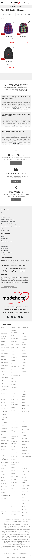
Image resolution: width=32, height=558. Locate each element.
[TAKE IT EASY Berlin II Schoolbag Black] (8, 53)
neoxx (13, 488)
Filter (27, 14)
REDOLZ (24, 353)
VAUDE (24, 497)
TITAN (23, 464)
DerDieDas (4, 443)
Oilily (12, 494)
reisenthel (24, 356)
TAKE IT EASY (25, 441)
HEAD (13, 360)
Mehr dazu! (16, 181)
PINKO (23, 333)
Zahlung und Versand (7, 252)
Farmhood (4, 483)
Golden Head (15, 338)
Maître (13, 459)
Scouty (23, 402)
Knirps (13, 416)
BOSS (2, 374)
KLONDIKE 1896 (15, 413)
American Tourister (4, 337)
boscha (3, 371)
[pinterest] (23, 317)
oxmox (13, 503)
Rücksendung (5, 246)
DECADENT (4, 437)
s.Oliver (24, 422)
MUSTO (13, 485)
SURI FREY (24, 438)
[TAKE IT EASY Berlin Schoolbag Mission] (8, 28)
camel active (4, 408)
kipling (13, 410)
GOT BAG (14, 341)
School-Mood (25, 389)
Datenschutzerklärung (7, 219)
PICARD (13, 515)
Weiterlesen (16, 108)
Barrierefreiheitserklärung (8, 223)
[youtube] (16, 317)
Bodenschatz (4, 365)
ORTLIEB (13, 497)
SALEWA (24, 374)
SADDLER (24, 371)
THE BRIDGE (25, 453)
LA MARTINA (14, 425)
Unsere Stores (5, 230)
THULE (24, 461)
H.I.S (12, 372)
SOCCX (24, 419)
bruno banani (5, 386)
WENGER (24, 509)
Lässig (13, 431)
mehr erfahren (26, 262)
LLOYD (13, 449)
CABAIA (3, 402)
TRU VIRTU (24, 477)
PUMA (23, 347)
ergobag (3, 474)
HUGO (13, 378)
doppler (3, 455)
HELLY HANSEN (15, 366)
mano (13, 467)
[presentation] (7, 2)
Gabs (2, 509)
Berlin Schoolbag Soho (24, 37)
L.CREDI (13, 419)
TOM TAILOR (25, 471)
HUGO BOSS (14, 381)
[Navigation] (2, 2)
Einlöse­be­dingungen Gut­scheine (10, 226)
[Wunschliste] (24, 2)
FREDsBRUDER (5, 495)
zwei (23, 515)
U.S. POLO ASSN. (24, 481)
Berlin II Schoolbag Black (8, 63)
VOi (23, 503)
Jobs (2, 228)
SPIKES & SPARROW (24, 425)
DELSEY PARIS (5, 440)
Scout (23, 399)
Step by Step (25, 429)
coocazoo (3, 431)
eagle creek (4, 462)
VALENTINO (25, 491)
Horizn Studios (15, 375)
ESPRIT (3, 477)
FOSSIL (3, 489)
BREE (2, 380)
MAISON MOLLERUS (14, 455)
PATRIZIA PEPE (15, 512)
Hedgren (13, 363)
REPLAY (24, 359)
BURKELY (3, 399)
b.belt (2, 350)
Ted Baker (24, 450)
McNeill (13, 479)
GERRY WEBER (15, 327)
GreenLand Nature (14, 348)
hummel (13, 384)
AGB (2, 215)
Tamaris (24, 444)
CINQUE (3, 425)
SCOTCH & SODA (24, 395)
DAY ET (3, 434)
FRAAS (3, 492)
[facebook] (9, 317)
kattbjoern (14, 407)
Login (3, 236)
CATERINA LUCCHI (4, 418)
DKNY (2, 452)
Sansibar (24, 380)
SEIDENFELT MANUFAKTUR (26, 412)
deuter (3, 449)
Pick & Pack (25, 327)
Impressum (4, 212)
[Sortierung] (8, 14)
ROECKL (24, 362)
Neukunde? (4, 238)
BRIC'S (3, 383)
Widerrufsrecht (5, 217)
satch (23, 383)
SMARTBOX (25, 416)
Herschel (13, 369)
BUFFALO (4, 394)
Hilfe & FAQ (4, 250)
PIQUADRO (25, 339)
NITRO (13, 491)
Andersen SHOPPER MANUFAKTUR (5, 346)
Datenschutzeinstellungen (8, 221)
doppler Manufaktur (4, 458)
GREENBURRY (15, 344)
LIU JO (13, 446)
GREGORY (14, 352)
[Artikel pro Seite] (19, 14)
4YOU (2, 327)
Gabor (3, 506)
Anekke (3, 341)
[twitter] (12, 317)
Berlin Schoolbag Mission (8, 38)
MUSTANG (14, 482)
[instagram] (19, 317)
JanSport (13, 387)
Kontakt (3, 244)
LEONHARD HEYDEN (14, 437)
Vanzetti (24, 494)
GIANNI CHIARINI (14, 331)
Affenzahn (4, 333)
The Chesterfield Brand (26, 457)
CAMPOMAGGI (5, 414)
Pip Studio (24, 336)
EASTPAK (3, 465)
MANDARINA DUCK (15, 463)
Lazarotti (13, 433)
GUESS (13, 354)
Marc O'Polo (14, 476)
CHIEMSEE (4, 422)
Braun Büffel (4, 377)
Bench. (3, 356)
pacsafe (13, 506)
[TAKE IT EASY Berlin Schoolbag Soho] (24, 28)
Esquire (3, 480)
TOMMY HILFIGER (24, 467)
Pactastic (13, 509)
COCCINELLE (5, 428)
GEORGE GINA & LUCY (5, 512)
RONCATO (24, 365)
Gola (12, 335)
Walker (24, 506)
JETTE (13, 390)
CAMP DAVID (4, 411)
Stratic (23, 432)
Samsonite (25, 377)
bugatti (3, 397)
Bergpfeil (3, 359)
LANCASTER (14, 428)
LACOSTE (14, 422)
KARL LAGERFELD (14, 403)
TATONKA (24, 447)
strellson (24, 435)
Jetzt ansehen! (16, 163)
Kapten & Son (15, 399)
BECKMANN (4, 353)
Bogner (3, 368)
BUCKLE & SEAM (4, 390)
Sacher (24, 368)
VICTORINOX (25, 500)
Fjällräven (4, 486)
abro (2, 330)
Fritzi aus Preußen (3, 499)
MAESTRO (14, 452)
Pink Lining (25, 330)
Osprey (13, 500)
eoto (2, 468)
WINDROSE (25, 512)
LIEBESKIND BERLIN (15, 442)
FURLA (3, 503)
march (13, 473)
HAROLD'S (14, 358)
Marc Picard (14, 470)
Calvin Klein (4, 405)
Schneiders (25, 386)
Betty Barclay (5, 362)
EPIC (2, 471)
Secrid (23, 408)
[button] (13, 22)
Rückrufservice (5, 248)
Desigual (3, 446)
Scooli (23, 392)
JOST (12, 396)
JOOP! (13, 393)
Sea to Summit (26, 405)
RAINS (23, 350)
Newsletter (4, 255)
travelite (24, 474)
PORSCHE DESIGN (24, 343)
